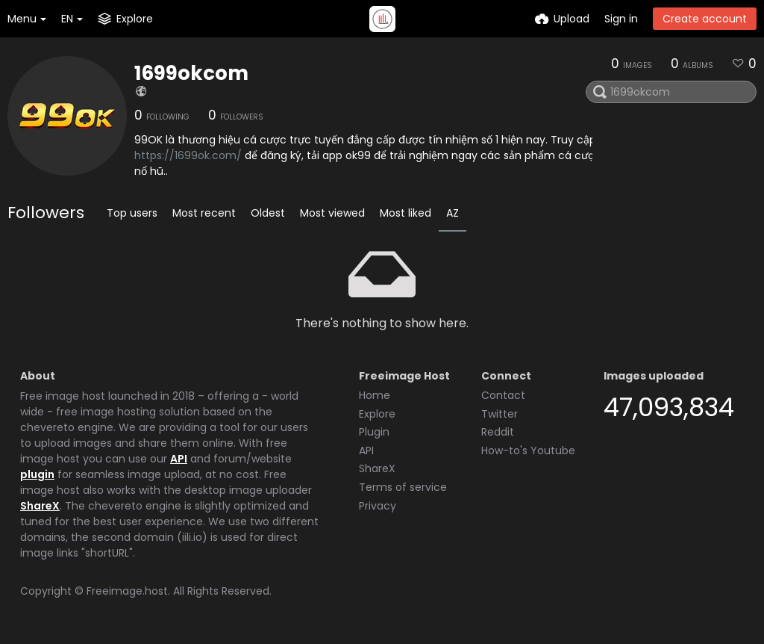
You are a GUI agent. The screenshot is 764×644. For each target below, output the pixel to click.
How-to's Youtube (528, 450)
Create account (705, 18)
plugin (37, 474)
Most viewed (332, 212)
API (178, 458)
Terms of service (403, 487)
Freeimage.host (127, 590)
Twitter (499, 413)
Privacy (377, 505)
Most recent (204, 212)
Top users (132, 212)
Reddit (497, 431)
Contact (503, 395)
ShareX (40, 505)
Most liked (405, 212)
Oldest (268, 212)
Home (374, 395)
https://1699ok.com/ (188, 155)
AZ (452, 212)
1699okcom (191, 73)
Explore (377, 413)
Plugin (374, 431)
